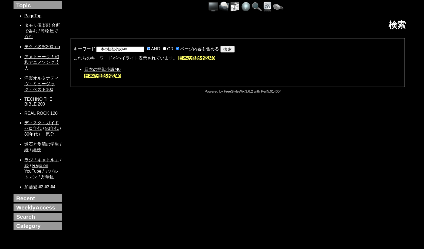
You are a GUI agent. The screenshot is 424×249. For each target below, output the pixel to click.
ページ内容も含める (199, 49)
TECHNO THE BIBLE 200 (38, 101)
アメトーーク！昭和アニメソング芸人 (41, 62)
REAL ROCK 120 (41, 113)
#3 (47, 187)
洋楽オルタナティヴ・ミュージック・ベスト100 (41, 84)
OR (170, 49)
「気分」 (50, 134)
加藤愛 (30, 187)
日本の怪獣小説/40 (102, 69)
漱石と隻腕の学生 (41, 144)
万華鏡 (47, 177)
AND (155, 49)
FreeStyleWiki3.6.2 (238, 91)
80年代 (31, 134)
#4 (53, 187)
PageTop (32, 16)
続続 (36, 150)
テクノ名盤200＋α (42, 46)
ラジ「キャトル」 (41, 160)
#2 (40, 187)
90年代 (52, 128)
